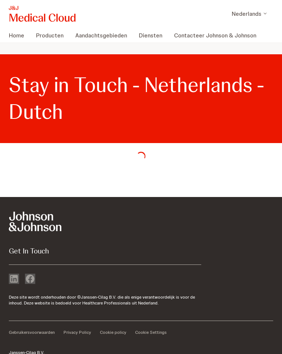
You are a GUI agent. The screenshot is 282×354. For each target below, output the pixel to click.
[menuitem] (19, 35)
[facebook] (30, 279)
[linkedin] (14, 279)
